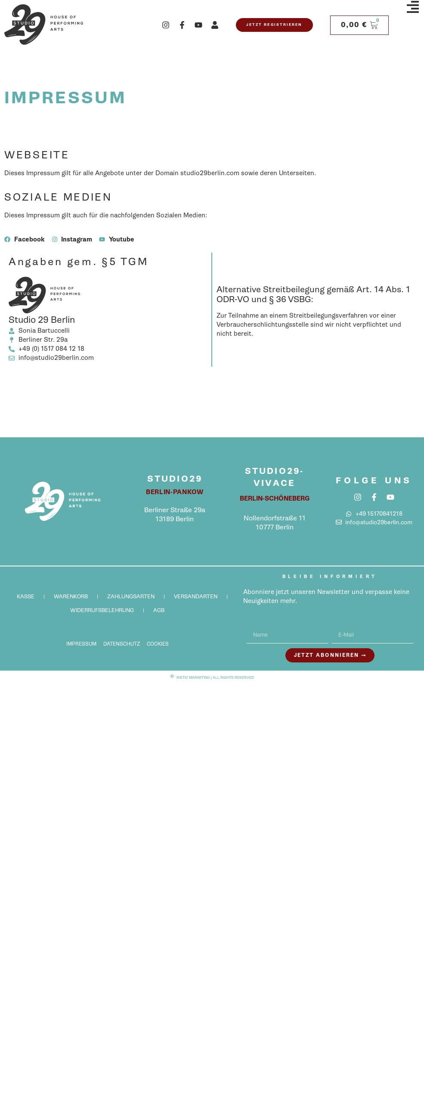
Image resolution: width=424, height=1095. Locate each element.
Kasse (25, 596)
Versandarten (195, 596)
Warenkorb (71, 596)
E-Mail (340, 623)
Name (254, 623)
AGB (158, 610)
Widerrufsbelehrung (102, 610)
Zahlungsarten (131, 596)
